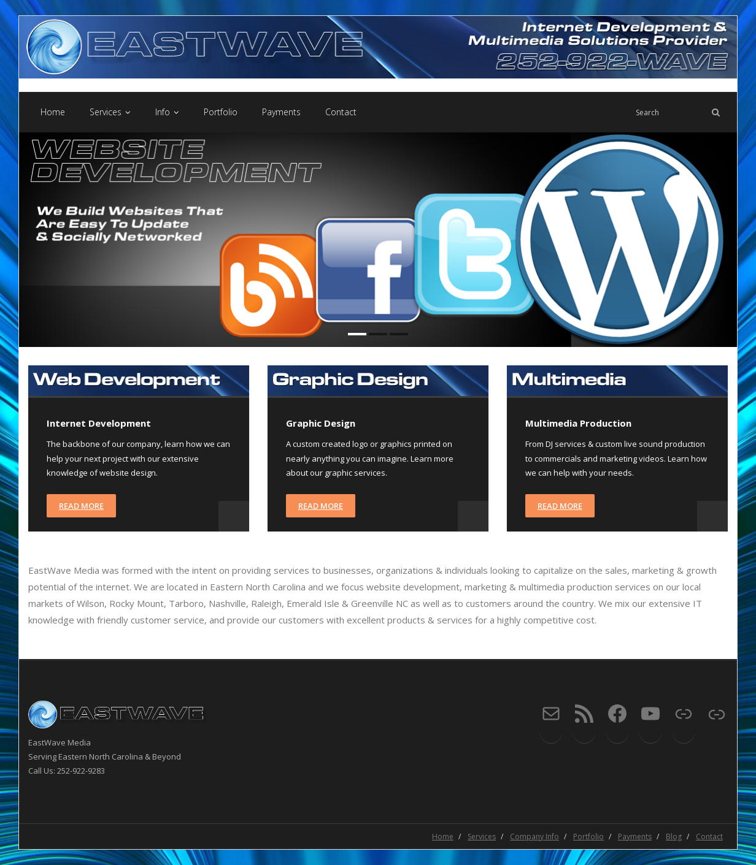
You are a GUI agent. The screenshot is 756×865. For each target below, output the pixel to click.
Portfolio (588, 836)
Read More (81, 505)
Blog (674, 836)
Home (442, 836)
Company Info (534, 836)
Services (482, 836)
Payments (635, 836)
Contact (709, 836)
